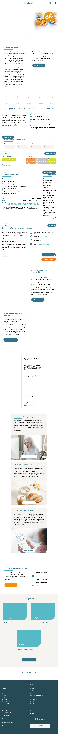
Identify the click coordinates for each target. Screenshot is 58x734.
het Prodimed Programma (11, 65)
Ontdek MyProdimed (28, 550)
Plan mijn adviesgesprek (48, 254)
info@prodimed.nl (44, 244)
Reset (3, 691)
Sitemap (32, 703)
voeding (16, 71)
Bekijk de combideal (48, 259)
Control (4, 695)
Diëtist (4, 697)
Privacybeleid (33, 699)
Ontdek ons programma (10, 339)
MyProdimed (5, 703)
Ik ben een (7, 143)
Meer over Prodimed (38, 65)
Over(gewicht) (34, 693)
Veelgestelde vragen (35, 690)
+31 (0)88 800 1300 (44, 236)
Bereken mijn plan (7, 137)
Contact (32, 688)
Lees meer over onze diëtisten (28, 456)
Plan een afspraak (10, 584)
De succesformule (6, 690)
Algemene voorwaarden (36, 695)
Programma (5, 688)
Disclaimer (32, 697)
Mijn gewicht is (47, 143)
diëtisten (6, 86)
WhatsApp (6, 725)
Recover (4, 693)
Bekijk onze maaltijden (28, 502)
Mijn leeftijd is (20, 143)
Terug (6, 153)
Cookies (32, 701)
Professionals (33, 691)
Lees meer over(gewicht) (28, 659)
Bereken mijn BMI (49, 153)
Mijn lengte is (34, 143)
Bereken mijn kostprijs (48, 172)
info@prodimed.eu (8, 722)
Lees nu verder (37, 299)
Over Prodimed (6, 701)
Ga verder (51, 225)
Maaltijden (5, 699)
